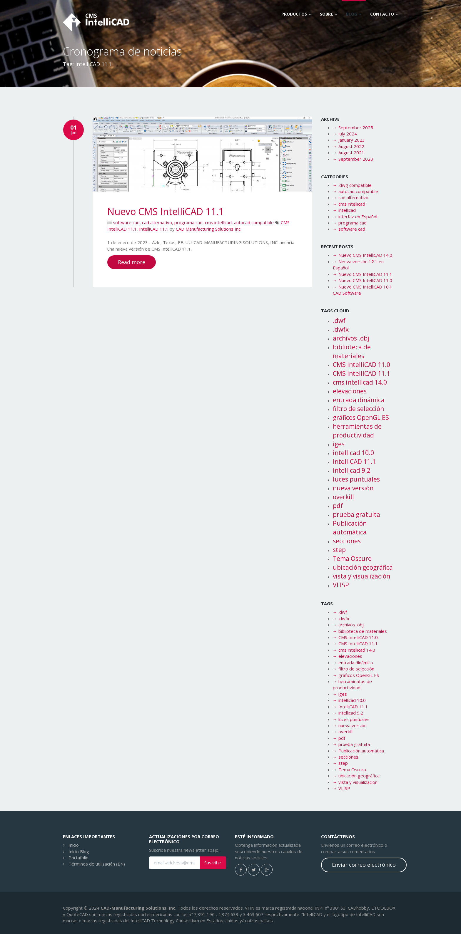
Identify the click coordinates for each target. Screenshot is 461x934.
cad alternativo (157, 222)
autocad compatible (254, 222)
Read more (131, 262)
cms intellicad (218, 222)
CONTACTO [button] (384, 14)
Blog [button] (353, 14)
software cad (126, 222)
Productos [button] (296, 14)
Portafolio (78, 858)
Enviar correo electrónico (364, 864)
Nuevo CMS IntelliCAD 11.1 (165, 211)
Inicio (74, 845)
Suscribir (212, 863)
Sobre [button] (328, 14)
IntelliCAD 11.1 (153, 229)
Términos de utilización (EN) (97, 864)
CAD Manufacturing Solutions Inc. (208, 229)
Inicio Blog (79, 851)
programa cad (188, 222)
